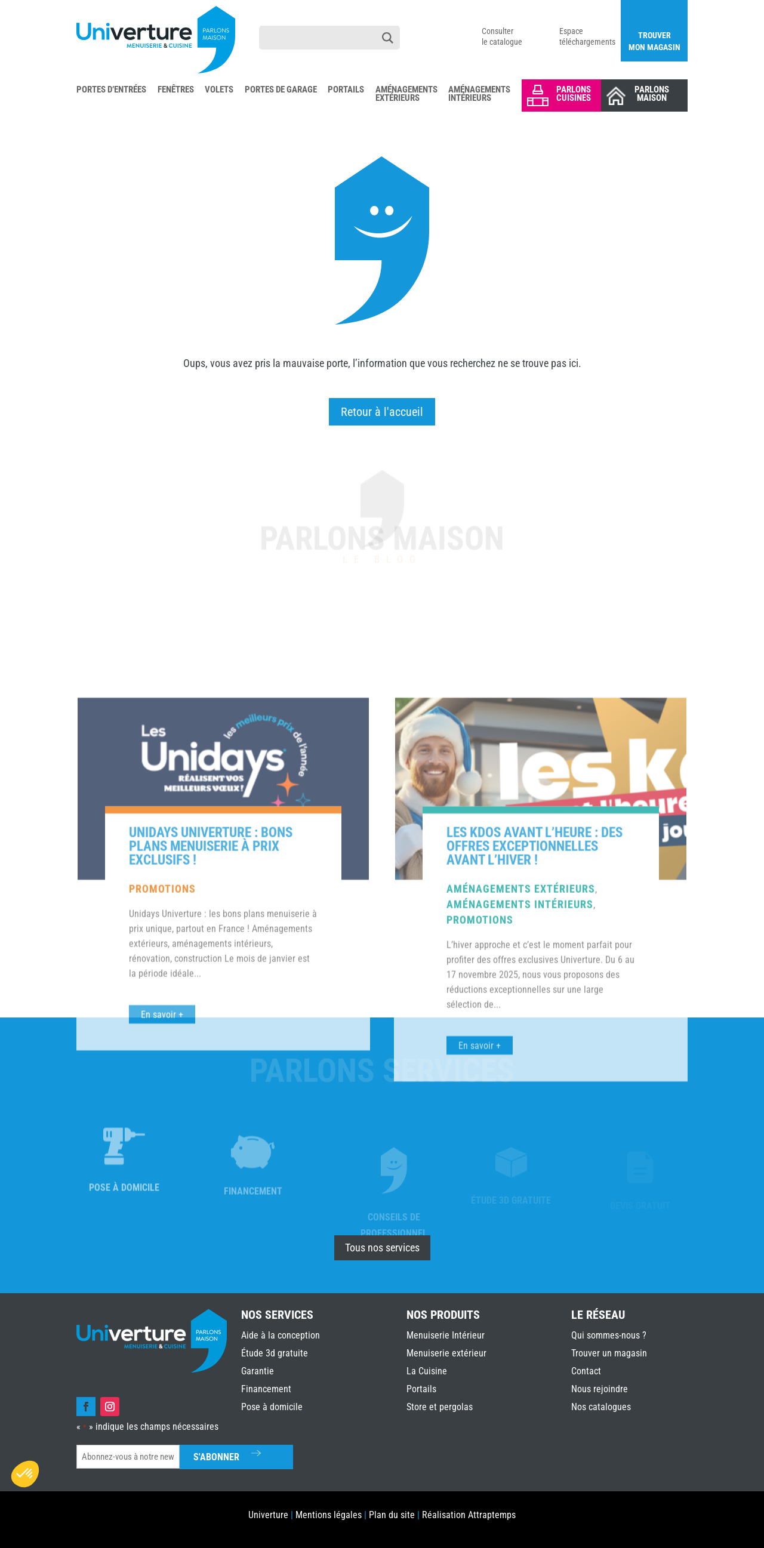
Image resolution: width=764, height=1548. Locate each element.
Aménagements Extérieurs (406, 94)
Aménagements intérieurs (519, 1109)
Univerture (268, 1515)
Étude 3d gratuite (274, 1353)
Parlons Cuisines (573, 93)
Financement (266, 1389)
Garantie (257, 1371)
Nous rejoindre (599, 1389)
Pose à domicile (272, 1407)
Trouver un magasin (609, 1353)
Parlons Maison (651, 93)
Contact (586, 1371)
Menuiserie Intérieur (445, 1335)
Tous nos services (382, 1247)
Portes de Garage (281, 90)
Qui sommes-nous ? (608, 1335)
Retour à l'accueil (382, 412)
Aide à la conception (280, 1335)
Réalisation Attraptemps (469, 1515)
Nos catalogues (601, 1407)
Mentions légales (328, 1515)
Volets (219, 90)
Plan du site (392, 1515)
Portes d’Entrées (111, 90)
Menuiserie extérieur (446, 1353)
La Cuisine (426, 1371)
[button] (25, 1474)
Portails (346, 90)
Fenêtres (176, 90)
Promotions (162, 1094)
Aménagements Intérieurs (479, 94)
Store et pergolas (439, 1407)
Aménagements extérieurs (520, 1094)
